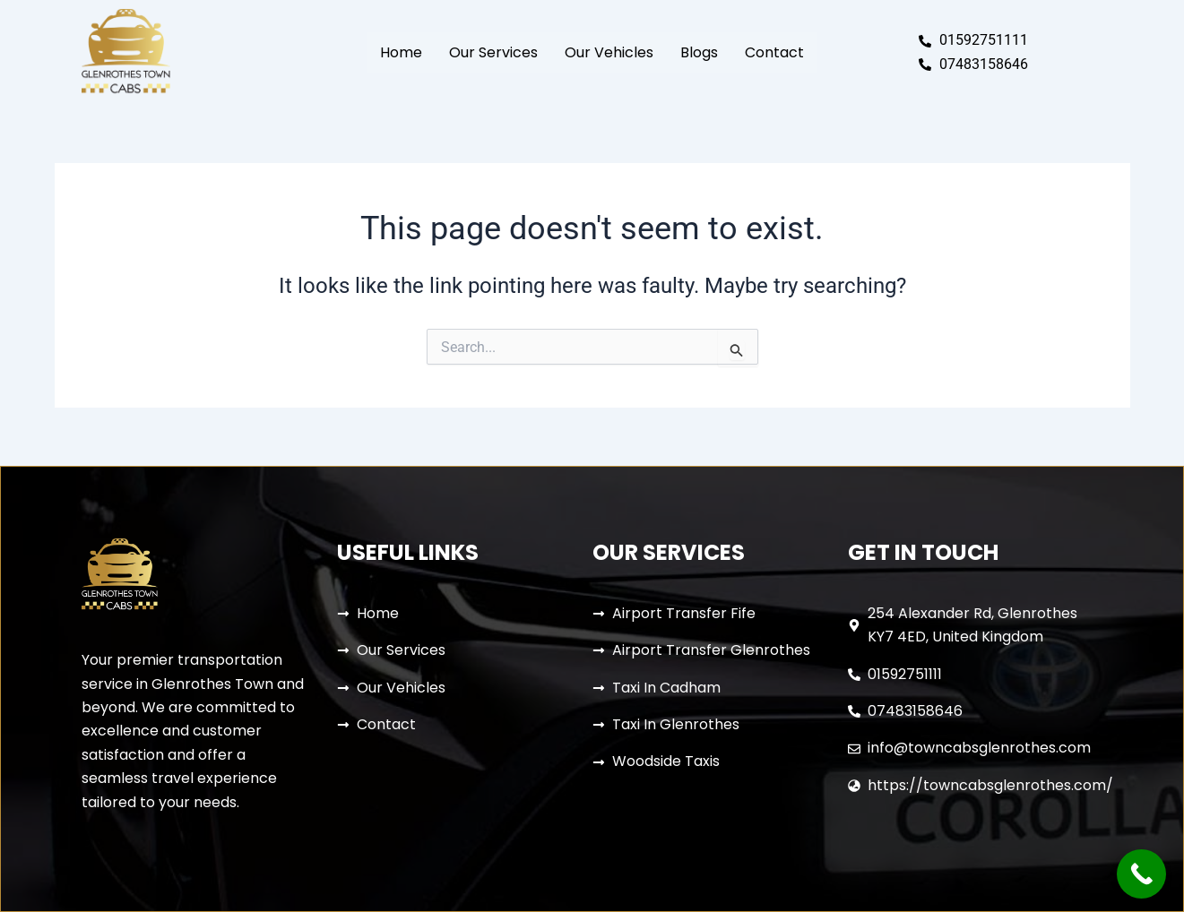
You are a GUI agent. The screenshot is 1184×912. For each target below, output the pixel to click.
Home (401, 52)
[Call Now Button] (1141, 874)
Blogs (699, 52)
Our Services (493, 52)
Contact (774, 52)
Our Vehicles (609, 52)
